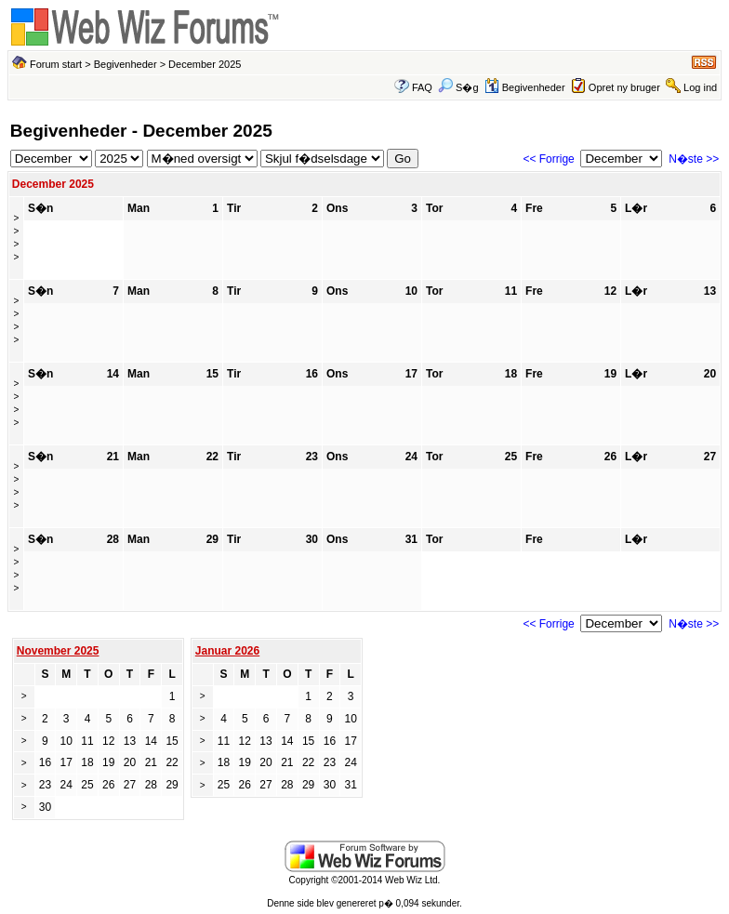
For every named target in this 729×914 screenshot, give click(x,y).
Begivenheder (125, 64)
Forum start (56, 64)
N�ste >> (694, 159)
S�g (458, 87)
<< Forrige (548, 159)
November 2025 (58, 650)
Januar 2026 (227, 650)
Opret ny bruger (624, 87)
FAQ (422, 87)
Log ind (700, 87)
